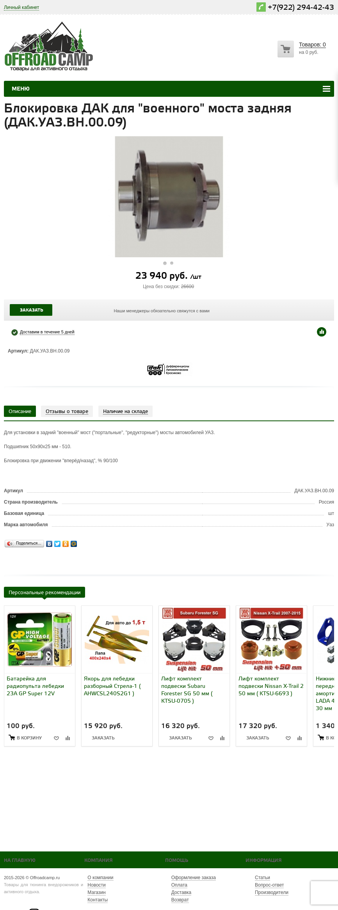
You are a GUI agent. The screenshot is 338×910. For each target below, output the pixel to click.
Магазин (96, 892)
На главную (20, 861)
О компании (100, 877)
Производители (271, 892)
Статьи (262, 877)
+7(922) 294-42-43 (301, 7)
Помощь (176, 861)
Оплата (179, 885)
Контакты (97, 900)
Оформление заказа (193, 877)
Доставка (181, 892)
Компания (98, 861)
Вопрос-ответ (269, 885)
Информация (263, 861)
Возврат (180, 900)
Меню (21, 89)
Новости (96, 885)
